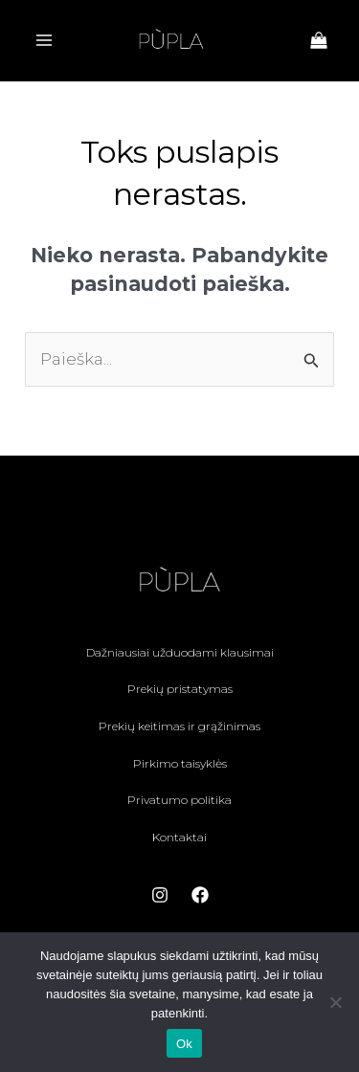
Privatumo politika (179, 800)
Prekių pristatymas (180, 688)
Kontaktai (179, 837)
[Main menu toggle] (44, 40)
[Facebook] (200, 895)
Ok (184, 1044)
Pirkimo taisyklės (180, 763)
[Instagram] (159, 895)
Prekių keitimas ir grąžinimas (179, 726)
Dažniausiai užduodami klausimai (180, 652)
